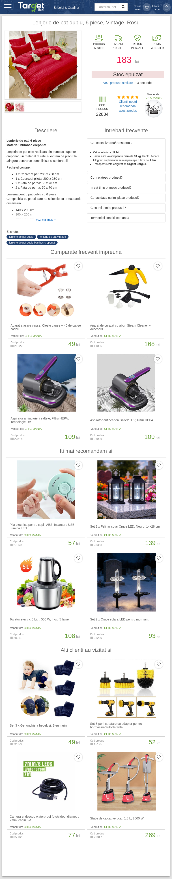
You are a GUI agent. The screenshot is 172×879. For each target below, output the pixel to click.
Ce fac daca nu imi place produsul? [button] (115, 197)
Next (75, 66)
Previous (11, 66)
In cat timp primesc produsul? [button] (110, 187)
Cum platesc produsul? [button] (106, 177)
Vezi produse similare (118, 83)
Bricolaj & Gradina (66, 7)
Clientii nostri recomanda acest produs (128, 106)
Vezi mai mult (46, 219)
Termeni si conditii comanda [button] (109, 218)
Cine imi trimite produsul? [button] (108, 208)
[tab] (126, 143)
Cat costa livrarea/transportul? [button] (111, 143)
